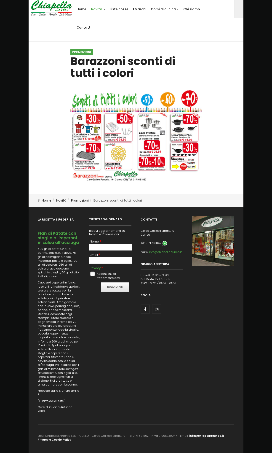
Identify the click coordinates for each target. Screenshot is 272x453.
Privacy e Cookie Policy (54, 440)
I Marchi (139, 9)
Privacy (95, 268)
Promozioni (80, 200)
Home (81, 9)
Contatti (84, 27)
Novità (98, 9)
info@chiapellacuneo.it (165, 252)
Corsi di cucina (165, 9)
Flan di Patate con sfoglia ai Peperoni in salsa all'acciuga (58, 237)
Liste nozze (119, 9)
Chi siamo (191, 9)
